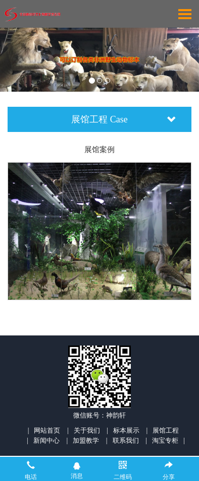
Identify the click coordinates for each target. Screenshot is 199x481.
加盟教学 (86, 440)
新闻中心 (46, 440)
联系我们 (126, 440)
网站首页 (47, 430)
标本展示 (126, 430)
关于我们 (87, 430)
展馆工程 (166, 430)
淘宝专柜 (165, 440)
